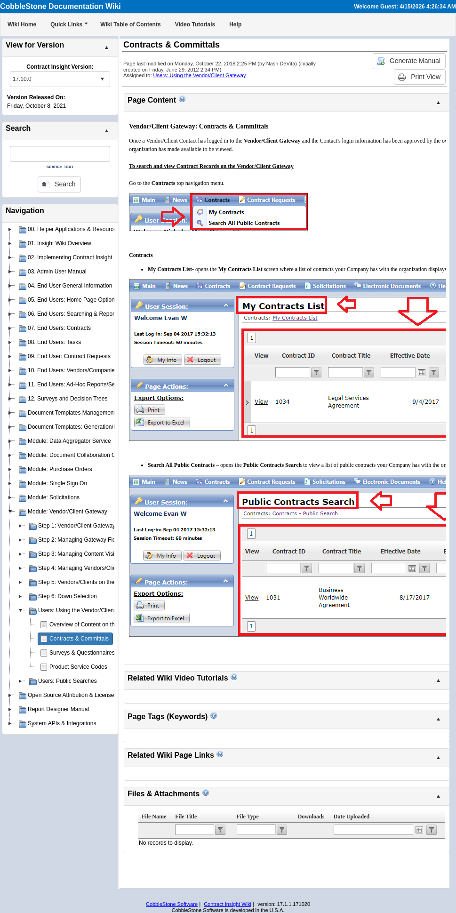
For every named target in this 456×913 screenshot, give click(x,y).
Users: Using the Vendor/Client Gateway (199, 75)
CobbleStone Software (172, 904)
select (102, 79)
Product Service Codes (78, 667)
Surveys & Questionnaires (82, 652)
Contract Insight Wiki (227, 904)
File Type (248, 816)
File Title (186, 816)
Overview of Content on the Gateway (95, 624)
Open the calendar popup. (419, 830)
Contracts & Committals (79, 638)
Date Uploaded (351, 816)
